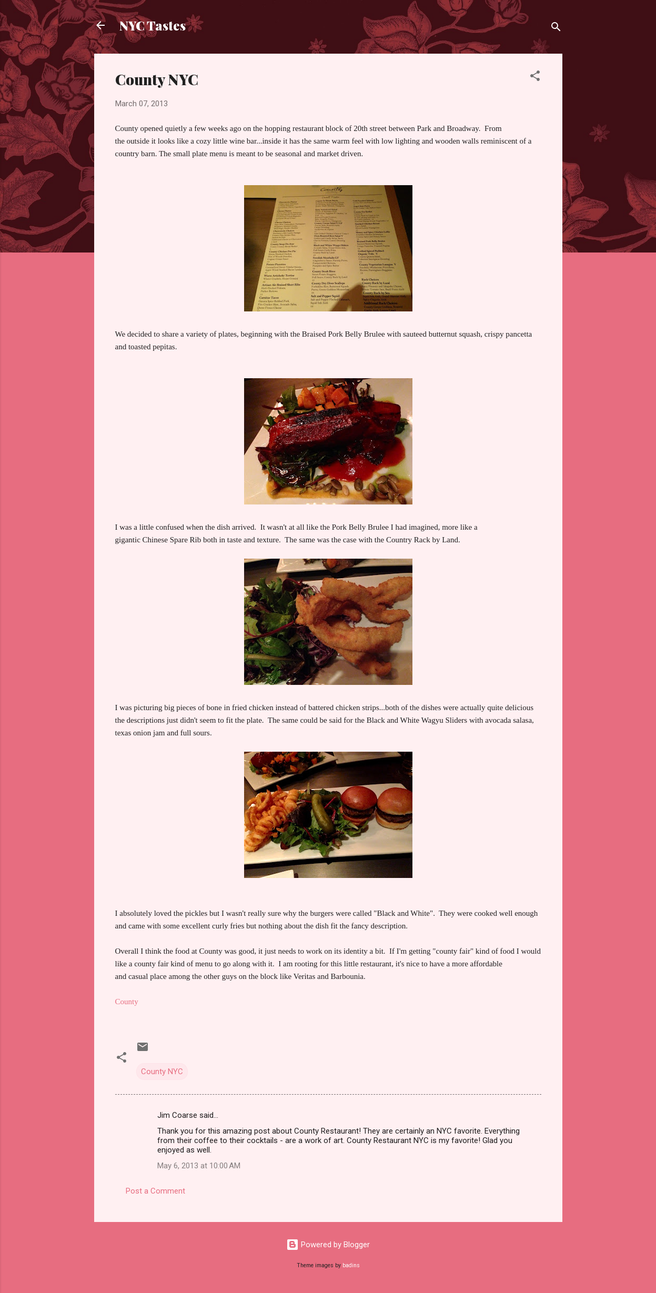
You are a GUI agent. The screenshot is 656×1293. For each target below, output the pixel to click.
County (126, 1001)
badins (351, 1265)
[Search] (556, 29)
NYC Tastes (152, 25)
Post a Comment (155, 1191)
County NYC (162, 1071)
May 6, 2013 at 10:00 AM (198, 1165)
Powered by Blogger (328, 1244)
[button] (535, 77)
